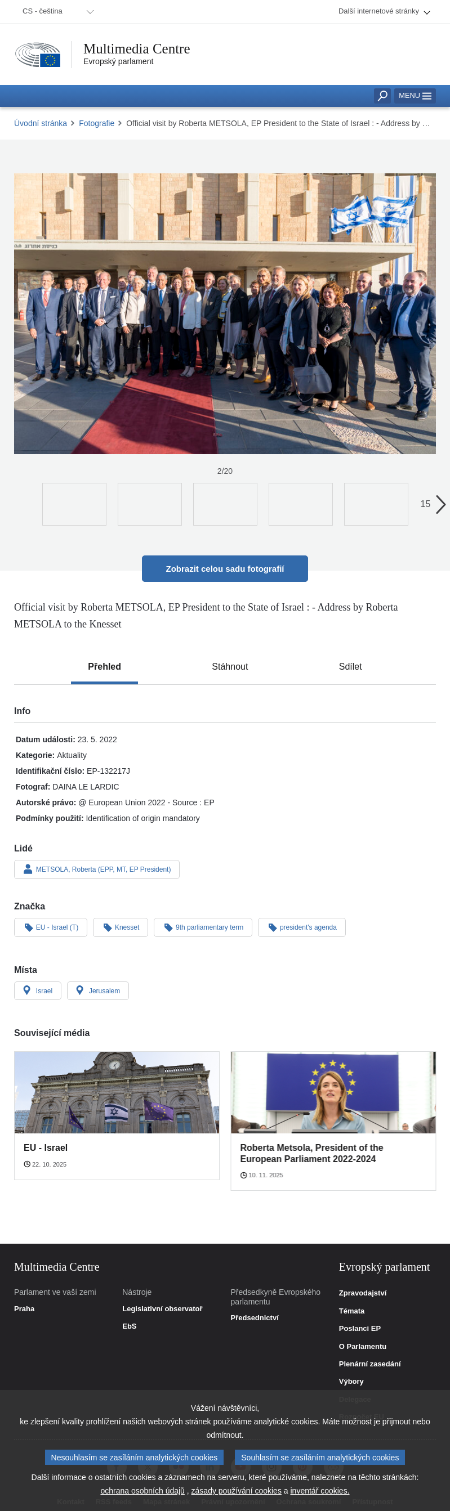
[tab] (104, 666)
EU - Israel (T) (50, 927)
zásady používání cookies (236, 1491)
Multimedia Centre (136, 48)
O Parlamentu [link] (363, 1347)
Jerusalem (98, 990)
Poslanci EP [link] (360, 1329)
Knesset (120, 927)
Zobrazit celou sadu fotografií (225, 568)
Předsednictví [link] (255, 1318)
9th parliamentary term (203, 927)
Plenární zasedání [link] (370, 1364)
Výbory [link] (351, 1382)
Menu (415, 95)
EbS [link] (129, 1326)
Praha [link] (24, 1309)
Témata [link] (352, 1311)
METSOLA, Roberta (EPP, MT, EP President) (97, 869)
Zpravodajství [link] (363, 1293)
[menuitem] (56, 12)
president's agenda (302, 927)
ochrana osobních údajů (142, 1491)
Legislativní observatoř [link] (162, 1309)
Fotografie (96, 123)
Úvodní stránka (40, 123)
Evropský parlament (118, 61)
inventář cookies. (319, 1491)
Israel (37, 990)
